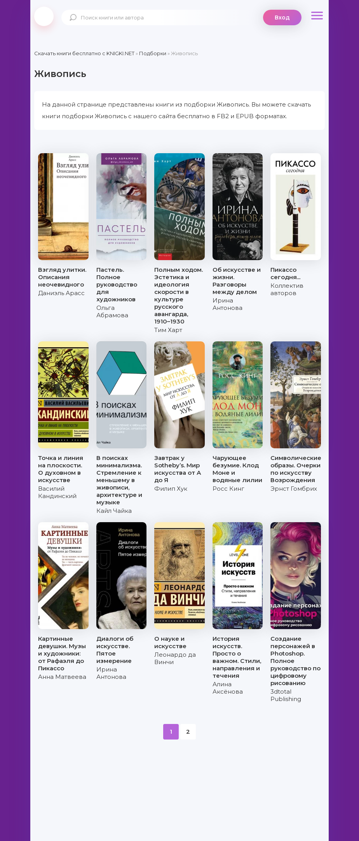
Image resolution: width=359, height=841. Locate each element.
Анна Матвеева (62, 676)
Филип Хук (170, 488)
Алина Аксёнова (228, 687)
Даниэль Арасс (61, 293)
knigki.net (44, 16)
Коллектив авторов (286, 289)
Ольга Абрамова (112, 311)
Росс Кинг (228, 488)
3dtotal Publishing (285, 695)
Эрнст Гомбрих (293, 488)
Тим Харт (168, 330)
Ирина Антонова (227, 304)
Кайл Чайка (114, 510)
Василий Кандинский (57, 492)
